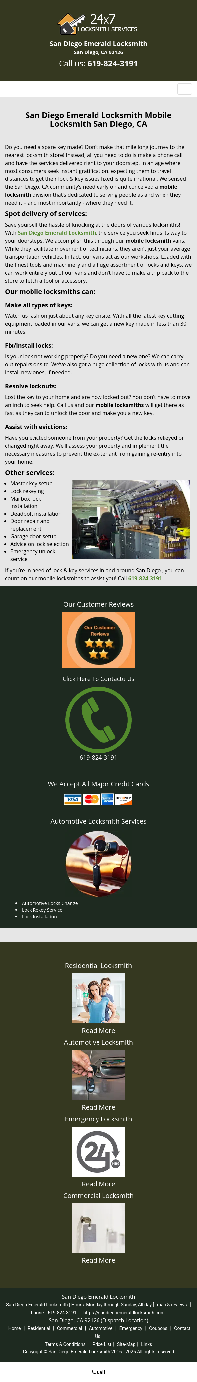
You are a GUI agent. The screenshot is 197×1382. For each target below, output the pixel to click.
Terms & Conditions (65, 1344)
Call (98, 1372)
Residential (39, 1328)
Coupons (158, 1328)
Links (146, 1344)
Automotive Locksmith (98, 1042)
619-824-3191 (112, 63)
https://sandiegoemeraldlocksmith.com (123, 1312)
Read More (98, 1030)
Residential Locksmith (98, 965)
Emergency (130, 1328)
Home (14, 1328)
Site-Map (126, 1344)
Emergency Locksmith (98, 1118)
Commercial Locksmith (98, 1195)
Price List (101, 1344)
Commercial (69, 1328)
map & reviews (172, 1304)
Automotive (101, 1328)
